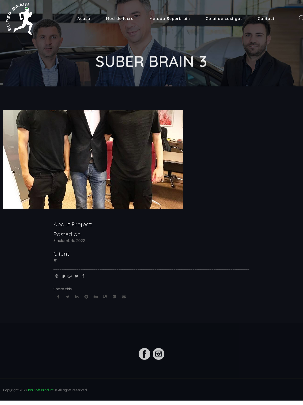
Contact (266, 18)
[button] (7, 7)
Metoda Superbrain (169, 18)
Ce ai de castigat (224, 18)
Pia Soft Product (40, 391)
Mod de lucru (120, 18)
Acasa (83, 18)
